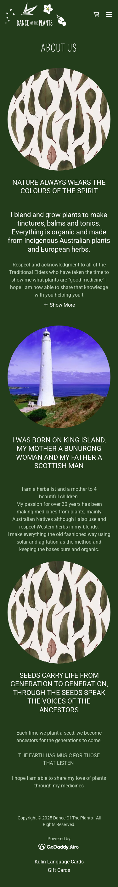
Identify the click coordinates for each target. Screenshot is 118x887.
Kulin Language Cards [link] (59, 862)
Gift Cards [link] (59, 870)
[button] (109, 14)
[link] (35, 14)
